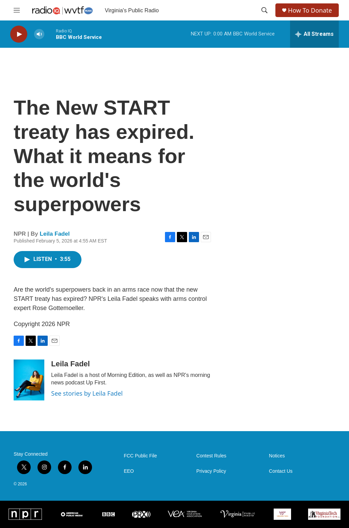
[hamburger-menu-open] (16, 10)
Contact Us (280, 471)
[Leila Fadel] (29, 380)
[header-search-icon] (264, 10)
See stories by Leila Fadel (87, 393)
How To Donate (310, 10)
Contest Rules (211, 455)
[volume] (39, 34)
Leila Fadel (55, 234)
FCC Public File (140, 455)
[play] (18, 34)
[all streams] (314, 34)
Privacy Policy (211, 471)
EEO (129, 471)
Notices (277, 455)
